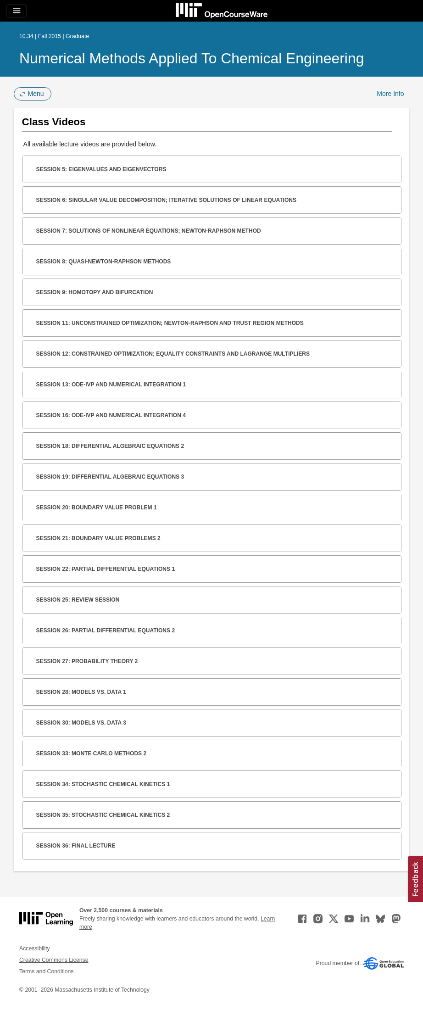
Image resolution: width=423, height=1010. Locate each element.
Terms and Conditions (46, 971)
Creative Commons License (53, 960)
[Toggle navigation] (16, 11)
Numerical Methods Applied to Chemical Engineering (191, 58)
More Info (390, 93)
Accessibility (34, 948)
